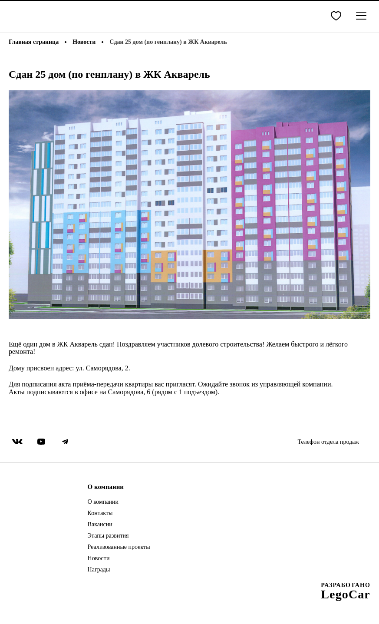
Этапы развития (108, 536)
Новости (99, 558)
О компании (103, 502)
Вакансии (100, 525)
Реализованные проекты (119, 547)
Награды (99, 570)
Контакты (100, 513)
